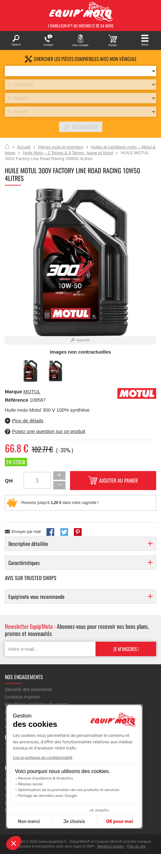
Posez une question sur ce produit (48, 431)
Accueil (7, 147)
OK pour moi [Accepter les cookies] (119, 821)
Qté (9, 480)
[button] (13, 843)
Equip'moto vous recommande (36, 596)
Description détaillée (28, 544)
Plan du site (136, 846)
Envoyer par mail (26, 531)
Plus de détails (28, 420)
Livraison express (22, 696)
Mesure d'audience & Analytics (45, 778)
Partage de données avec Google (47, 795)
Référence (17, 400)
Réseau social (30, 784)
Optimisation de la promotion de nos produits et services (68, 790)
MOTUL (32, 391)
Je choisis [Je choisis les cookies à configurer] (74, 821)
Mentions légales (110, 846)
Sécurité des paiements (28, 689)
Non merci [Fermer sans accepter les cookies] (29, 821)
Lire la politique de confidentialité (42, 757)
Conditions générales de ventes (36, 704)
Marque (13, 391)
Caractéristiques (24, 563)
